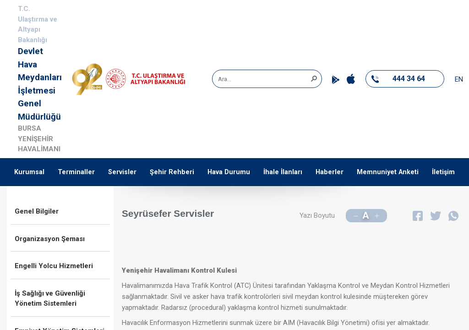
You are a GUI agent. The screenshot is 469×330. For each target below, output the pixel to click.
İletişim (443, 172)
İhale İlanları (282, 172)
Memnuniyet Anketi (388, 172)
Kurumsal (29, 172)
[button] (313, 77)
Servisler (122, 172)
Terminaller (76, 172)
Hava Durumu (228, 172)
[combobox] (264, 79)
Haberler (330, 172)
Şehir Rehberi (172, 172)
